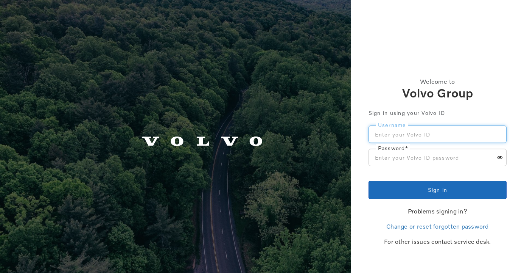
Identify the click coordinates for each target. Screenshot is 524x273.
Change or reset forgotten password (437, 226)
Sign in (438, 190)
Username (392, 125)
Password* (393, 148)
